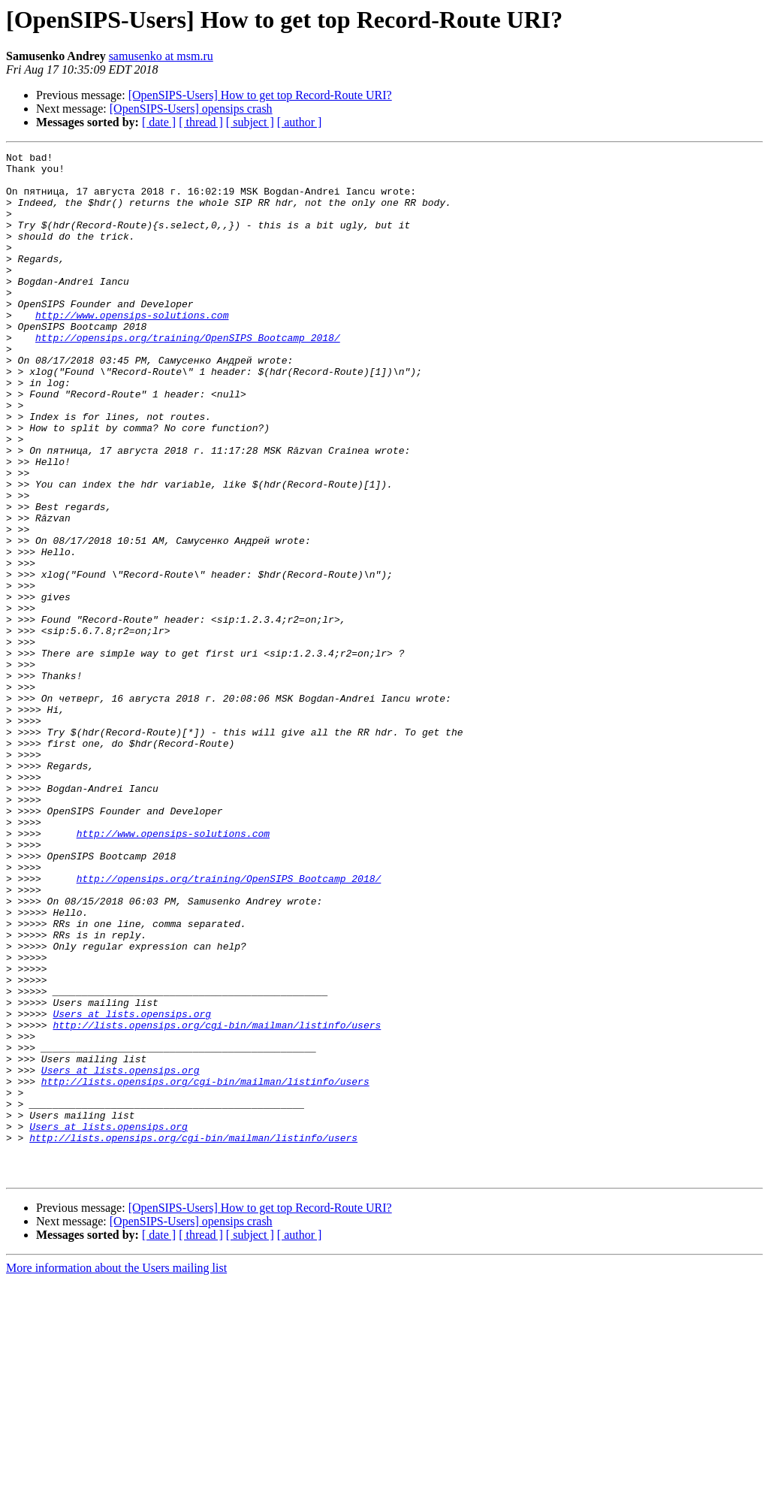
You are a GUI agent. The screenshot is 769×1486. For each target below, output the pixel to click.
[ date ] (159, 122)
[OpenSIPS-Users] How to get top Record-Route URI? (260, 95)
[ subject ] (250, 122)
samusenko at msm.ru (161, 56)
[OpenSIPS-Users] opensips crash (191, 108)
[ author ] (299, 122)
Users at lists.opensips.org (132, 1187)
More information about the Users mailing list (116, 1472)
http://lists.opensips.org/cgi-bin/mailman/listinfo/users (217, 1200)
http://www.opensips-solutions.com (131, 348)
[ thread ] (201, 122)
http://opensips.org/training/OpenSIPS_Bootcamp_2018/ (187, 375)
